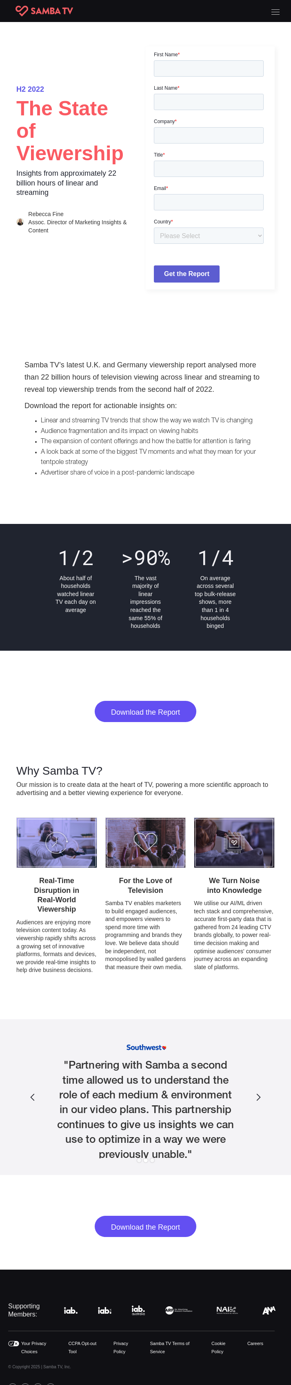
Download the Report (145, 712)
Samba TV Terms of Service (169, 1347)
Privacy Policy (120, 1347)
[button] (275, 11)
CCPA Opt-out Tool (82, 1347)
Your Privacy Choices (33, 1347)
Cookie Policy (218, 1347)
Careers (255, 1343)
